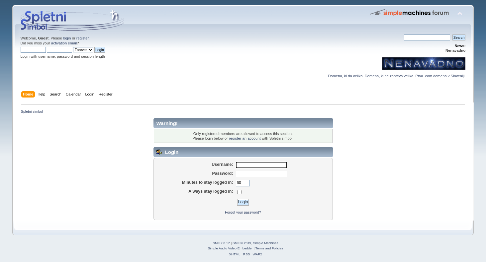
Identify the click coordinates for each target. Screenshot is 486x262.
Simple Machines (265, 243)
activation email (64, 43)
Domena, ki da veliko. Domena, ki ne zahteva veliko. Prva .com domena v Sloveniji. (396, 76)
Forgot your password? (243, 212)
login (67, 38)
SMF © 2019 (242, 243)
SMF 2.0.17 (221, 243)
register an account (244, 138)
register (82, 38)
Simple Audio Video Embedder (230, 248)
